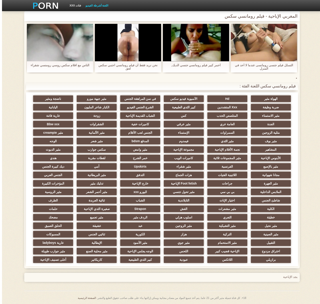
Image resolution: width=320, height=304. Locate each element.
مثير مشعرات (225, 209)
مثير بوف (269, 141)
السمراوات (225, 132)
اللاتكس (225, 259)
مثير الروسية (51, 192)
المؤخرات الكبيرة (51, 183)
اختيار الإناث (225, 200)
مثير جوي (182, 242)
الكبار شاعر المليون (94, 107)
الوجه (51, 141)
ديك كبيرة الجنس (51, 166)
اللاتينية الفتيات (225, 175)
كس (181, 115)
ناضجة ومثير (51, 99)
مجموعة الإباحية (181, 149)
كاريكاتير (94, 259)
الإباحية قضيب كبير (225, 251)
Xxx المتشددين (225, 107)
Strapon (138, 209)
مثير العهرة (269, 183)
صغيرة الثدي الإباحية (95, 209)
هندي (51, 158)
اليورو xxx (138, 192)
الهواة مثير (269, 99)
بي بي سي (225, 192)
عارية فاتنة (51, 115)
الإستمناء (181, 132)
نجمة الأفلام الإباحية (225, 149)
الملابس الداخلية (268, 192)
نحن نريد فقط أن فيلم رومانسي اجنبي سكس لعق (125, 67)
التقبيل (269, 242)
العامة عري (225, 124)
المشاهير (268, 149)
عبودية (182, 259)
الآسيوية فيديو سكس (181, 99)
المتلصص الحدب (225, 115)
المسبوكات (51, 234)
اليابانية (51, 107)
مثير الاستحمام (225, 242)
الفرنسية (225, 166)
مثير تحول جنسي (182, 192)
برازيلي (269, 259)
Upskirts (138, 166)
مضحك (51, 217)
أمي (94, 166)
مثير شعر (95, 141)
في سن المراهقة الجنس (138, 99)
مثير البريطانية (95, 175)
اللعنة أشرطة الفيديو (95, 5)
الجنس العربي (51, 175)
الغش (181, 209)
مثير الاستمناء (269, 115)
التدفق (138, 175)
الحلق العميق (51, 226)
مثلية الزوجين (269, 132)
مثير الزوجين (181, 226)
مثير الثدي (225, 141)
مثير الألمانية (95, 132)
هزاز (182, 234)
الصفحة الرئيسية (85, 298)
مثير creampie (51, 132)
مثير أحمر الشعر (94, 192)
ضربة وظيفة (269, 107)
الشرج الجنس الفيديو (138, 107)
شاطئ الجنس (269, 200)
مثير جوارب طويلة (51, 251)
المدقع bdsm (138, 141)
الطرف (51, 200)
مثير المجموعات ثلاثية (225, 158)
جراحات (225, 183)
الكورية (138, 234)
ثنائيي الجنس (94, 234)
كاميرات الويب (181, 158)
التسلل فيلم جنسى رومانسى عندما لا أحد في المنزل (262, 67)
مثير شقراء (181, 166)
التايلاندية (181, 200)
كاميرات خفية (138, 124)
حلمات (51, 209)
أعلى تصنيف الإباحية (51, 259)
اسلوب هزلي (181, 217)
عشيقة (94, 226)
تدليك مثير (94, 183)
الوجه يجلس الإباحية (138, 251)
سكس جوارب (95, 149)
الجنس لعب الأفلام (138, 132)
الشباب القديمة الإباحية (138, 115)
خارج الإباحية (138, 183)
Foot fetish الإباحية (182, 183)
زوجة (94, 115)
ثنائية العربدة (95, 200)
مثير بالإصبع (268, 166)
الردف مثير (138, 217)
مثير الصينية (268, 234)
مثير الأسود (138, 242)
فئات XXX (73, 5)
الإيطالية (95, 242)
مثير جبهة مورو (94, 99)
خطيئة (269, 217)
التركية (225, 234)
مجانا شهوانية (269, 175)
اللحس (181, 251)
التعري (225, 217)
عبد (138, 226)
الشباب (138, 200)
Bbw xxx (51, 124)
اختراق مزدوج (269, 251)
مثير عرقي (182, 124)
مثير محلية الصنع (95, 251)
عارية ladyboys (51, 242)
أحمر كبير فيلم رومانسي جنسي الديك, (194, 65)
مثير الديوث (51, 149)
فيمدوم (181, 141)
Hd (225, 99)
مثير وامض (138, 149)
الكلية (268, 209)
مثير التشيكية (225, 226)
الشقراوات (95, 124)
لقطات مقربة (94, 158)
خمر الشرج (138, 158)
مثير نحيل (269, 226)
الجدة (268, 124)
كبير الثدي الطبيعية (182, 107)
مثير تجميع (94, 217)
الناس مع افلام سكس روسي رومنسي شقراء (58, 65)
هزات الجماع (182, 175)
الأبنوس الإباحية (269, 158)
